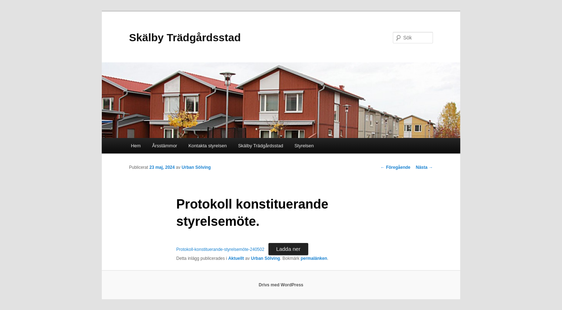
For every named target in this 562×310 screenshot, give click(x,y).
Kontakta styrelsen (208, 145)
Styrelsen (304, 145)
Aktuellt (236, 258)
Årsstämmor (164, 145)
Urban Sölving (196, 167)
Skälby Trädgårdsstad (185, 37)
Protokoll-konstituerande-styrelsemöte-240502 (220, 249)
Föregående (395, 167)
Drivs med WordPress (281, 284)
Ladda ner (288, 249)
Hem (135, 145)
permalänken (314, 258)
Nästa (424, 167)
